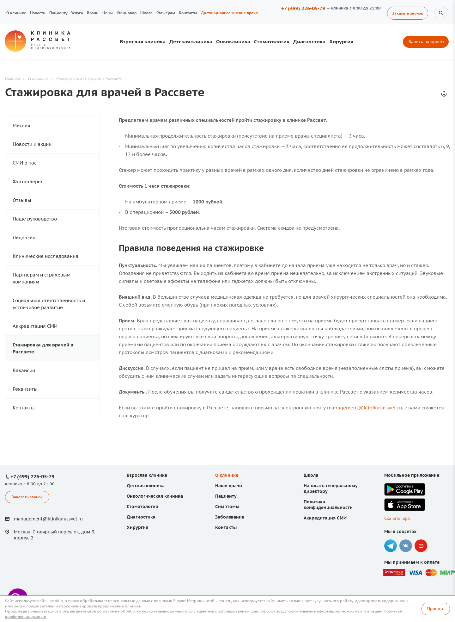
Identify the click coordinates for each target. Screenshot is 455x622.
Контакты (188, 12)
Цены (107, 12)
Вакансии (24, 370)
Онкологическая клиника (155, 496)
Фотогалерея (28, 181)
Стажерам (165, 12)
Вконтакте (405, 545)
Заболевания (229, 517)
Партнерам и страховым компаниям (41, 278)
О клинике (16, 12)
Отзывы (22, 200)
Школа (146, 12)
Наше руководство (35, 219)
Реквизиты (25, 389)
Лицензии (24, 237)
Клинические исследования (45, 256)
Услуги (77, 12)
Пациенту (58, 12)
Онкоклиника (233, 41)
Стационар (126, 12)
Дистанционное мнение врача (229, 12)
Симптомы (227, 506)
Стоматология (271, 41)
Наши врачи (228, 485)
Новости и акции (32, 144)
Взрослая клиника (143, 41)
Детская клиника (190, 41)
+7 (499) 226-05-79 (303, 8)
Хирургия (341, 41)
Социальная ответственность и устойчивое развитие (49, 303)
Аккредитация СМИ (35, 326)
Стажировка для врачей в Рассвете (43, 348)
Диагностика (309, 41)
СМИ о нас (25, 163)
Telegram (390, 545)
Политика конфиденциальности (328, 504)
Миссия (21, 125)
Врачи (93, 12)
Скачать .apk (397, 518)
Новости (38, 12)
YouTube (421, 545)
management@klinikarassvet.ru (364, 408)
